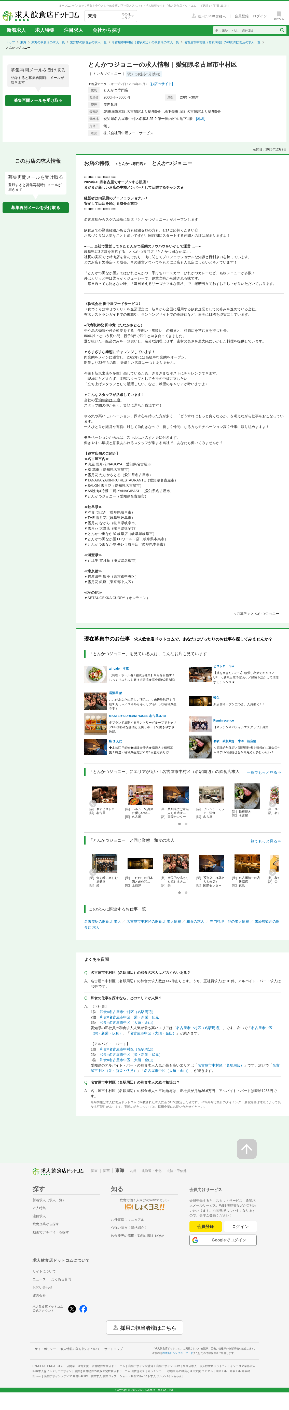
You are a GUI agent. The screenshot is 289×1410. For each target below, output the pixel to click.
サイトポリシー (45, 1349)
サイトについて (44, 1271)
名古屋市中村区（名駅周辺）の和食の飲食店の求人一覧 (222, 42)
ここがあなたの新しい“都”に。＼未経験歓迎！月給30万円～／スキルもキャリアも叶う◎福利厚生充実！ (142, 704)
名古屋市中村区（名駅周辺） (199, 1028)
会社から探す (106, 30)
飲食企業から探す (46, 1224)
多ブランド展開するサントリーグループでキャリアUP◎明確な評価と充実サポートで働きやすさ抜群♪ (142, 727)
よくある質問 (61, 1279)
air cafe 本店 (119, 668)
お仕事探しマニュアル (127, 1220)
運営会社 (39, 1295)
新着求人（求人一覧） (49, 1200)
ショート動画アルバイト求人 (150, 1376)
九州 (133, 1171)
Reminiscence (223, 720)
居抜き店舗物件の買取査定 (109, 1371)
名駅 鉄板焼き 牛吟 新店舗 (234, 741)
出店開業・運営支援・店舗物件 (94, 1365)
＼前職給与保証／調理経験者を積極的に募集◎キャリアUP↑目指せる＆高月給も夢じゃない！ (247, 750)
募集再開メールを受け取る (38, 100)
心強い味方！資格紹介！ (129, 1227)
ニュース (39, 1279)
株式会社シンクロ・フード (177, 1353)
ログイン (240, 1226)
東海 (23, 42)
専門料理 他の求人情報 (229, 921)
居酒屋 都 (115, 693)
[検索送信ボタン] (282, 30)
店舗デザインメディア (66, 1376)
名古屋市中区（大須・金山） (153, 1033)
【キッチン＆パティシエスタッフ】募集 (240, 727)
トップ (10, 42)
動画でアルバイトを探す (51, 1232)
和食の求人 (195, 921)
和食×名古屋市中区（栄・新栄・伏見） (131, 1017)
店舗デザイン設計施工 (154, 1365)
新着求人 (16, 30)
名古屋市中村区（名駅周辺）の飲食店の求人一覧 (145, 42)
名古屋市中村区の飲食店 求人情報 (154, 921)
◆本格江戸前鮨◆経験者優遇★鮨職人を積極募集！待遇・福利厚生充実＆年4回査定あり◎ (141, 750)
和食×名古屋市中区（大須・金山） (127, 1022)
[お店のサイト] (161, 84)
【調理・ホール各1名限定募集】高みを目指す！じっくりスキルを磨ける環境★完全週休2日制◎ (142, 677)
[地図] (200, 119)
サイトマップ (113, 1349)
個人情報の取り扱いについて (80, 1349)
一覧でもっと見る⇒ (264, 772)
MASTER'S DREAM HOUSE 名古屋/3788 (137, 716)
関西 (106, 1171)
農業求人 (104, 1376)
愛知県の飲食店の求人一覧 (88, 42)
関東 (94, 1171)
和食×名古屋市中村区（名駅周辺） (127, 1012)
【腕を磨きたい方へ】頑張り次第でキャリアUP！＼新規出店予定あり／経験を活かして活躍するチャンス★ (246, 677)
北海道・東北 (151, 1171)
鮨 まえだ (115, 741)
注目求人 (73, 30)
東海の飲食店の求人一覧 (48, 42)
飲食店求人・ (205, 1365)
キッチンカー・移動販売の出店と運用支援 (180, 1371)
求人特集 (44, 30)
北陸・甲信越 (177, 1171)
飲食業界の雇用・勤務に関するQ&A (137, 1236)
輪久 (216, 697)
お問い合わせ (42, 1287)
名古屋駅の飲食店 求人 (102, 921)
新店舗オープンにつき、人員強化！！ (239, 704)
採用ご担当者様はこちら (148, 1327)
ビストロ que (223, 666)
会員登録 (205, 1226)
